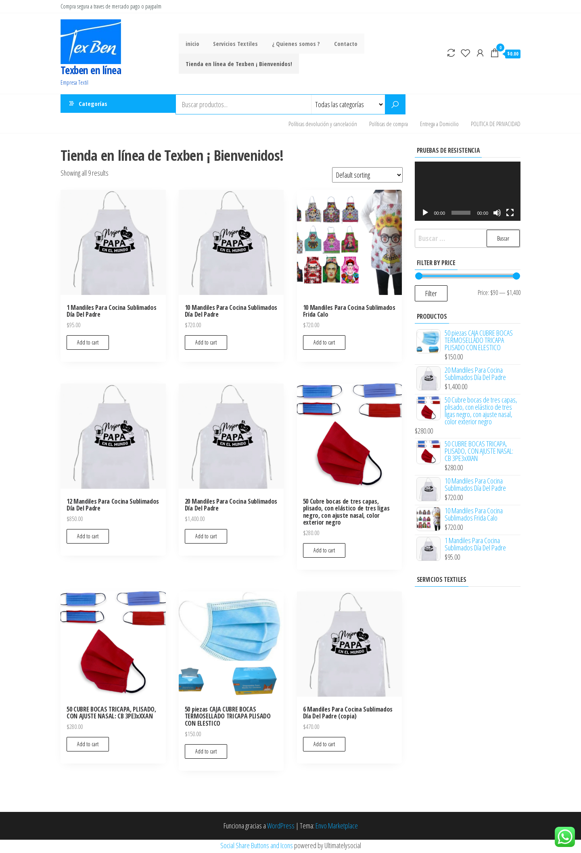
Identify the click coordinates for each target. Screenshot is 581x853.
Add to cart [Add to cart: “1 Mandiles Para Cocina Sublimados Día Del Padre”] (87, 344)
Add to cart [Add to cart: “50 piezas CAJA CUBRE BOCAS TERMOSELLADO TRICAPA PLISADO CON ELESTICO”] (206, 753)
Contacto (339, 43)
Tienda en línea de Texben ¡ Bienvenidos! (238, 64)
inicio (192, 43)
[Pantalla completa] (510, 215)
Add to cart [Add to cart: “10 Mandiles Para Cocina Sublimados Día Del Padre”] (206, 344)
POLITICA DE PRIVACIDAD (495, 124)
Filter (431, 295)
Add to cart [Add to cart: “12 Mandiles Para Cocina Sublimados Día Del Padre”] (87, 538)
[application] (468, 193)
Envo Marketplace (337, 827)
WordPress (281, 827)
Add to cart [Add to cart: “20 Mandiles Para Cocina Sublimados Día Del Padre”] (206, 538)
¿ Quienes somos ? (292, 43)
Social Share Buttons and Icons (256, 847)
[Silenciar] (497, 215)
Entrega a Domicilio (439, 124)
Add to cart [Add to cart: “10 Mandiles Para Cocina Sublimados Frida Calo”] (324, 344)
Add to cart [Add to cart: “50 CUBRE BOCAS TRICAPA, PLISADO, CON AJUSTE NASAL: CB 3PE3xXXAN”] (87, 746)
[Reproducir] (425, 215)
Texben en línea (91, 70)
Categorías (93, 104)
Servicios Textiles (233, 43)
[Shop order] (367, 177)
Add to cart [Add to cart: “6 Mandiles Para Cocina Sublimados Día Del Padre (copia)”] (324, 746)
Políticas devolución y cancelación (322, 124)
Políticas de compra (388, 124)
